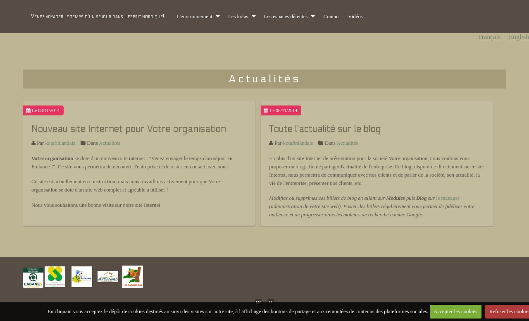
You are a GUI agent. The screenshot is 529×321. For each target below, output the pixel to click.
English (519, 37)
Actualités (109, 143)
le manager (448, 198)
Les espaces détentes (286, 16)
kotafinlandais (60, 143)
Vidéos (355, 16)
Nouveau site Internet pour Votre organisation (128, 128)
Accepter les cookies (455, 311)
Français (489, 37)
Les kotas (238, 16)
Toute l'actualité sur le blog (325, 128)
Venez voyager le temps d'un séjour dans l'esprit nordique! (97, 16)
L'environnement (194, 16)
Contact (331, 16)
